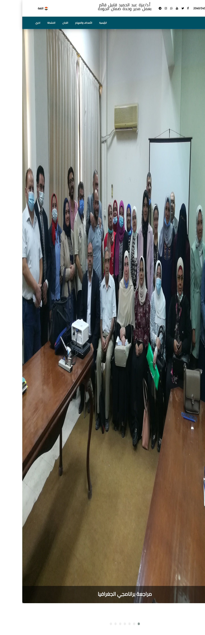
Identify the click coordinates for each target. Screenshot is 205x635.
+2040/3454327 (180, 8)
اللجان (43, 22)
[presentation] (200, 609)
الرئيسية (80, 22)
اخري (15, 22)
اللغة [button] (21, 8)
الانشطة (29, 22)
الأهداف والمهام (61, 22)
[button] (116, 623)
